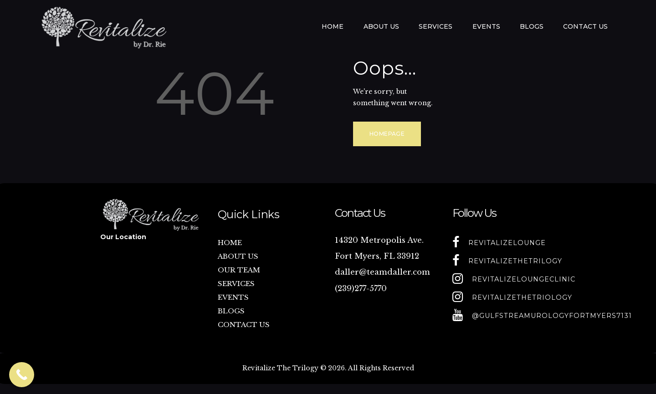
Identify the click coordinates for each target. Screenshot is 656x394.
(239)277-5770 (361, 288)
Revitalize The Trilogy (280, 368)
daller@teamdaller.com (382, 272)
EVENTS (233, 297)
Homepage (387, 133)
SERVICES (236, 283)
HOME (230, 242)
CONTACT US (244, 324)
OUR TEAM (239, 270)
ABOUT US (238, 256)
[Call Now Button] (21, 374)
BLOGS (231, 311)
